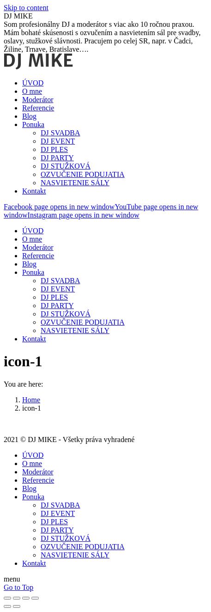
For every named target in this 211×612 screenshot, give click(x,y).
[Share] (16, 598)
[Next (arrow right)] (16, 606)
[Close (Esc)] (7, 598)
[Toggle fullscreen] (26, 598)
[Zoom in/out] (35, 598)
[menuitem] (32, 83)
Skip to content (26, 8)
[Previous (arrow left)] (7, 606)
